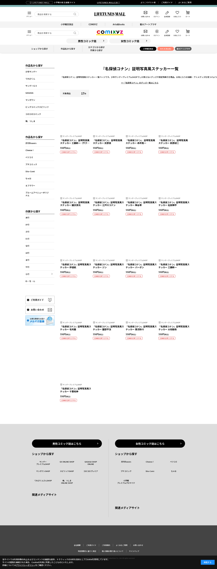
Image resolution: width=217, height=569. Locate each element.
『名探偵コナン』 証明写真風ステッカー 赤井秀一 (140, 142)
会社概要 (77, 545)
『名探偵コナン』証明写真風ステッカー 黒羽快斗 (141, 328)
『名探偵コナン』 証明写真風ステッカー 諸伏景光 (74, 204)
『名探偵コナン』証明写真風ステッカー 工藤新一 (173, 266)
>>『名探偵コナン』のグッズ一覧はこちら (139, 82)
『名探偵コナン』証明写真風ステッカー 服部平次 (108, 328)
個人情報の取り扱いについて (112, 551)
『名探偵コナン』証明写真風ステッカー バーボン (141, 266)
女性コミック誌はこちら (150, 443)
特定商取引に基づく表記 (87, 551)
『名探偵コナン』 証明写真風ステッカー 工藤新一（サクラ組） (74, 143)
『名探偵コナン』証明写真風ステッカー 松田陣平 (173, 204)
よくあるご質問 (185, 2)
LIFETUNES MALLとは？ (108, 2)
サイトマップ (134, 551)
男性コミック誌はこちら (66, 443)
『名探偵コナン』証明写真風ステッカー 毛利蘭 (75, 328)
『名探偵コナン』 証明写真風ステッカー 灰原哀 (107, 142)
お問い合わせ (138, 545)
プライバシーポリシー (25, 565)
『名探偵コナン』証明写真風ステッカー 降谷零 (141, 204)
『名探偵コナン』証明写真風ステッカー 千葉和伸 (75, 390)
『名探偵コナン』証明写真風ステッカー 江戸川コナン (108, 204)
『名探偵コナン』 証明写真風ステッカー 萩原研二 (173, 142)
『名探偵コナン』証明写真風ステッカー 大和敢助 (173, 328)
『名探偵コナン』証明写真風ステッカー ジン (108, 266)
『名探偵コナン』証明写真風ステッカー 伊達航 (75, 266)
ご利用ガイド (167, 2)
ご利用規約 (106, 545)
